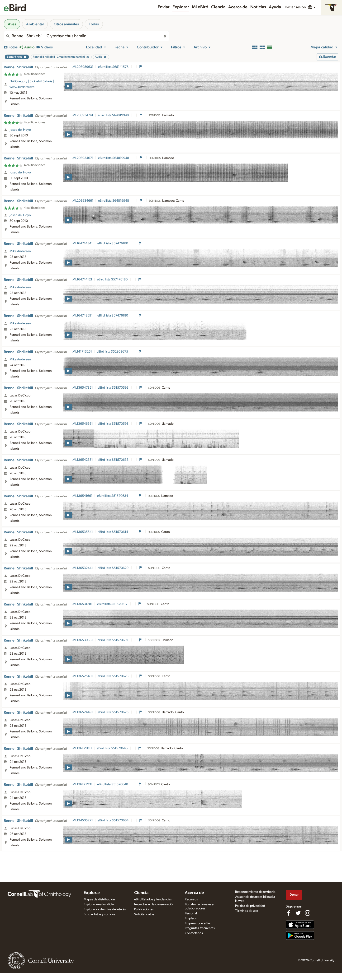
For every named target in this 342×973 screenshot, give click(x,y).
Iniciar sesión (295, 7)
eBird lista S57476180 (113, 243)
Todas (94, 24)
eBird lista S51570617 (112, 604)
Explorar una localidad (99, 904)
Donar (294, 894)
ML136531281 (82, 604)
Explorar (180, 7)
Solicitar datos (144, 914)
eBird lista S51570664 (113, 820)
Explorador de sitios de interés (105, 909)
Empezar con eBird (198, 923)
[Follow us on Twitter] (298, 913)
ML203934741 (82, 115)
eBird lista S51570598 (113, 423)
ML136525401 (82, 676)
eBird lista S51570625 (113, 712)
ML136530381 (82, 640)
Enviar (164, 7)
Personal (191, 913)
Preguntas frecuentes (200, 928)
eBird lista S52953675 (113, 351)
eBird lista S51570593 (113, 387)
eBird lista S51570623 (113, 676)
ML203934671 (82, 158)
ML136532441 (82, 568)
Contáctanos (194, 933)
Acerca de (237, 7)
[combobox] (86, 36)
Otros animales (66, 24)
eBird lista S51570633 (113, 459)
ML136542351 (82, 459)
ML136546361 (82, 423)
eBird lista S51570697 (113, 640)
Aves (12, 24)
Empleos (191, 918)
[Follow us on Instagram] (307, 913)
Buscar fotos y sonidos (99, 914)
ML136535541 (82, 532)
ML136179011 (82, 748)
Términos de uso (246, 910)
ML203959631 (82, 67)
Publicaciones (144, 909)
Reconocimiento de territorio (255, 892)
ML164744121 (82, 279)
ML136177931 (82, 784)
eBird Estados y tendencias (153, 899)
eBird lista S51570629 (113, 568)
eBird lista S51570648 (113, 784)
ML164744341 (82, 243)
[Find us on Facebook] (288, 913)
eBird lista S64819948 (113, 115)
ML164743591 (82, 315)
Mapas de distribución (99, 899)
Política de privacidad (250, 906)
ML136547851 (82, 387)
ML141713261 (82, 351)
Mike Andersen (20, 251)
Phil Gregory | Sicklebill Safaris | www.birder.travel (32, 84)
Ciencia (218, 7)
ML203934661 (82, 200)
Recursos (191, 899)
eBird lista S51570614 (113, 532)
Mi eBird (200, 7)
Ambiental (35, 24)
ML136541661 (82, 496)
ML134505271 (82, 820)
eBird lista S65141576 (113, 67)
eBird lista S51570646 (112, 748)
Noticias (258, 7)
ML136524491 (82, 712)
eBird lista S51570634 (113, 496)
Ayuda (275, 7)
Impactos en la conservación (154, 904)
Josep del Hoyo (20, 129)
